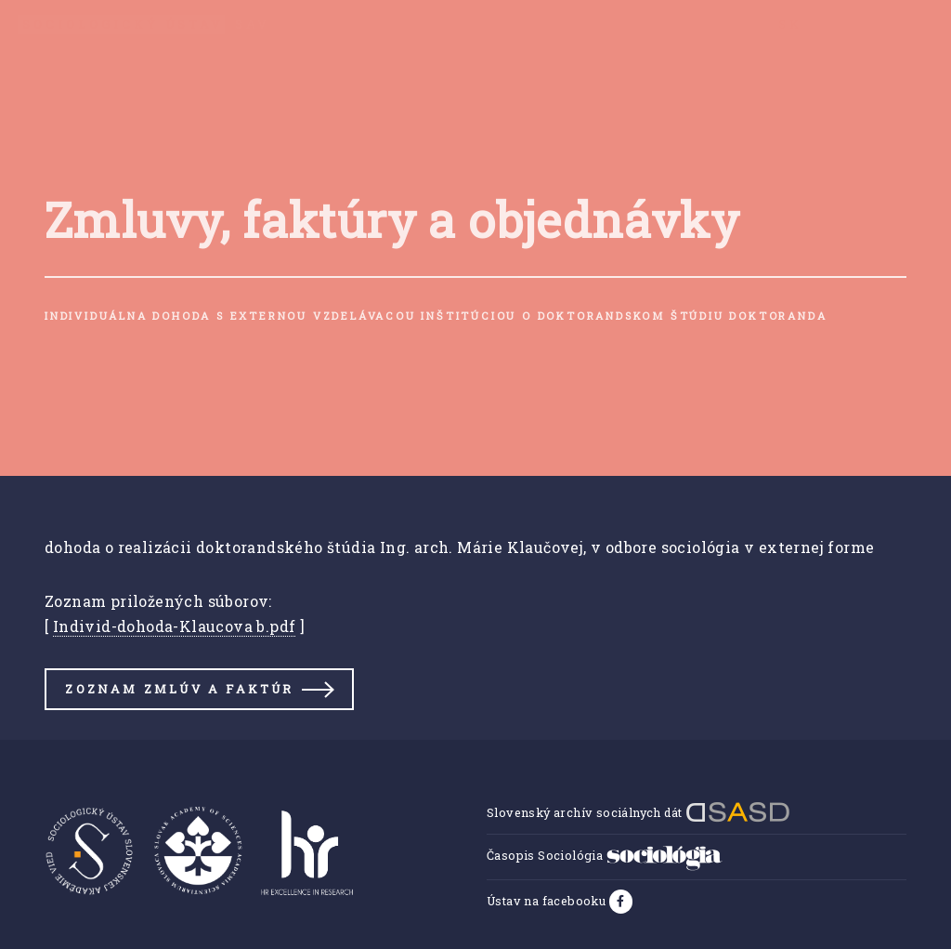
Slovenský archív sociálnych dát (638, 812)
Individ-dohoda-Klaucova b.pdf (174, 626)
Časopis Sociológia (605, 855)
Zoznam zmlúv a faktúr (179, 688)
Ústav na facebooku (548, 900)
